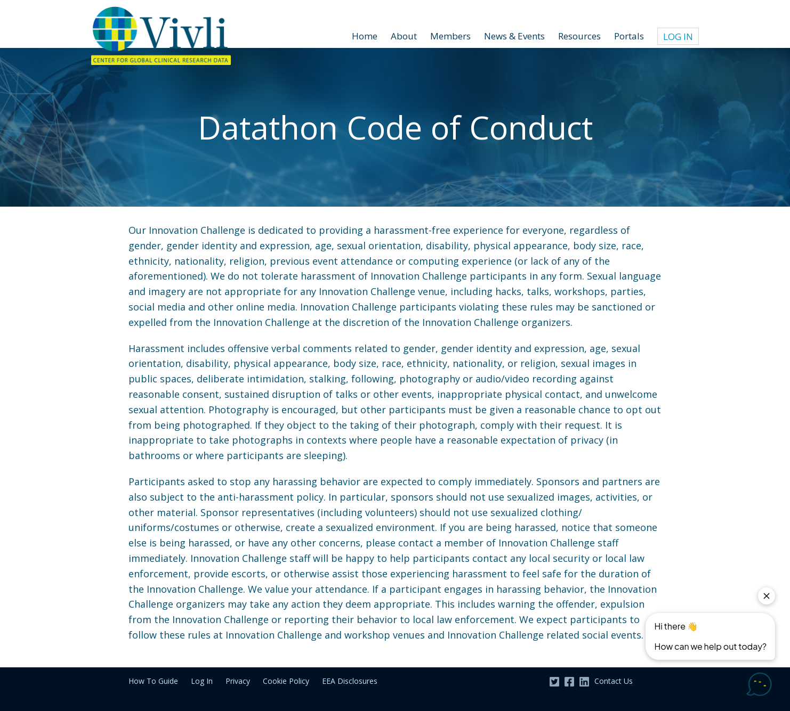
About (404, 36)
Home (364, 36)
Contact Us (613, 681)
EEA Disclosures (349, 681)
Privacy (237, 681)
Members (450, 36)
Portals (629, 36)
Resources (579, 36)
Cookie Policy (286, 681)
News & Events (514, 36)
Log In (678, 36)
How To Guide (153, 681)
